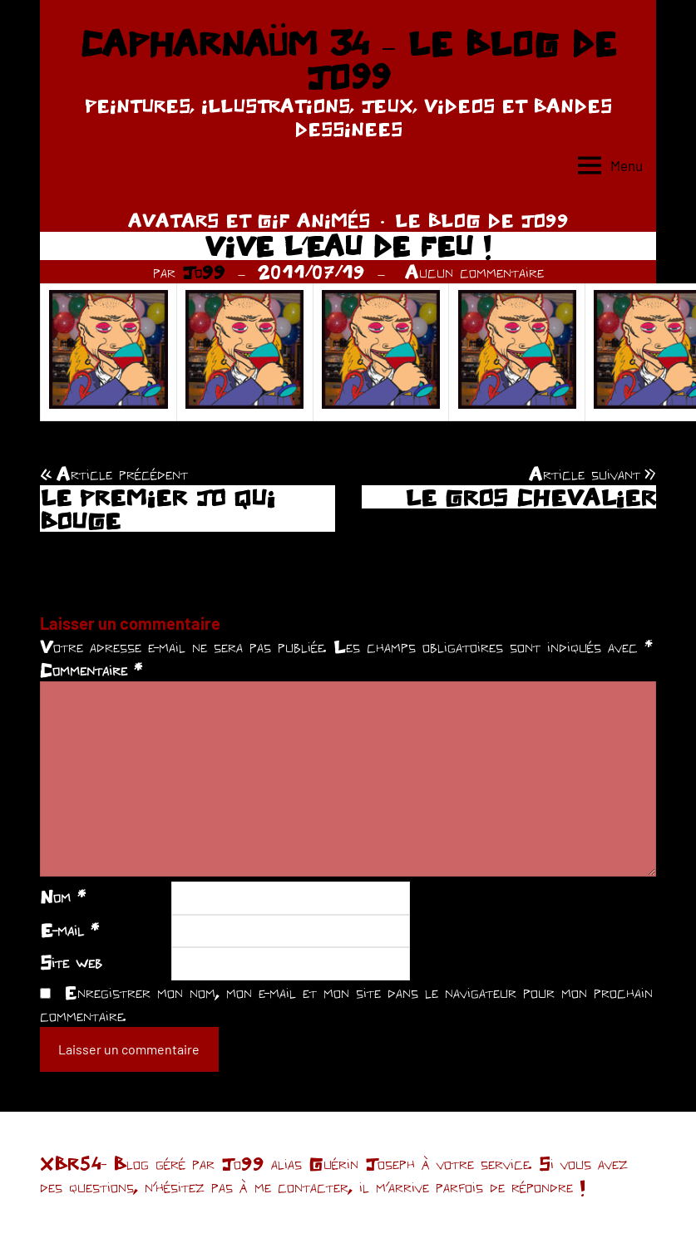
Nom (63, 896)
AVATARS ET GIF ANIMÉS (249, 220)
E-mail (69, 929)
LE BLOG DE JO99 (482, 220)
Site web (71, 962)
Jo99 (203, 271)
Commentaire (91, 669)
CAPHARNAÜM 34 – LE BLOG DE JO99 (347, 60)
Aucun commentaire (474, 271)
